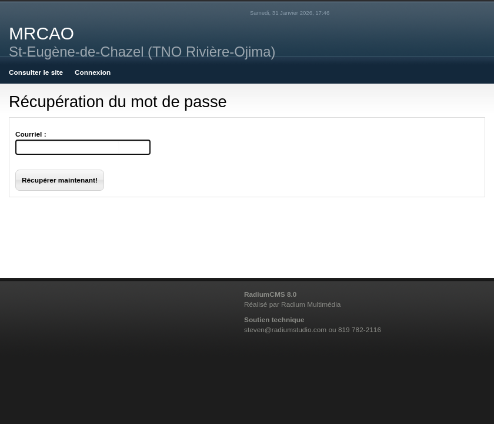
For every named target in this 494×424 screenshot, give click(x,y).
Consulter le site (36, 72)
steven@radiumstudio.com (285, 330)
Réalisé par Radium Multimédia (292, 304)
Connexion (93, 72)
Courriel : (30, 134)
